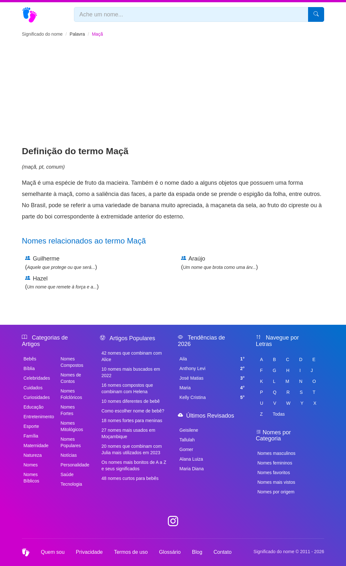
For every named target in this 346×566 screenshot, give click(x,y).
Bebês (29, 358)
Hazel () (62, 282)
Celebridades (36, 378)
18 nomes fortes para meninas (132, 420)
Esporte (31, 426)
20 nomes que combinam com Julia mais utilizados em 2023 (132, 449)
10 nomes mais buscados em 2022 (131, 372)
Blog (197, 552)
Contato (223, 552)
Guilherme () (61, 262)
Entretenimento (38, 416)
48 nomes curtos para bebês (130, 478)
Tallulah (187, 439)
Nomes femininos (275, 462)
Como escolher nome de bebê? (133, 410)
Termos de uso (131, 552)
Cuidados (32, 387)
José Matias (212, 378)
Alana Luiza (191, 459)
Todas (279, 414)
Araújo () (219, 262)
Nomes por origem (276, 491)
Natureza (32, 455)
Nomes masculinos (277, 453)
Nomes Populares (70, 442)
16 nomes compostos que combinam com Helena (127, 388)
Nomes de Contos (70, 378)
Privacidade (89, 552)
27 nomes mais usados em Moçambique (128, 433)
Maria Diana (191, 468)
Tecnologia (71, 484)
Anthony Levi (212, 368)
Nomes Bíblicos (31, 477)
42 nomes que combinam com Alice (132, 356)
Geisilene (188, 430)
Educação (33, 407)
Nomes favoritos (274, 472)
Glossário (170, 552)
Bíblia (29, 368)
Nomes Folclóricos (71, 394)
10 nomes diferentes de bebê (131, 401)
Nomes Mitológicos (71, 426)
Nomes (30, 464)
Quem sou (53, 552)
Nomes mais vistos (276, 482)
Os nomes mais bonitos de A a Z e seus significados (134, 465)
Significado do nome (42, 34)
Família (30, 435)
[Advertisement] (173, 97)
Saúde (66, 474)
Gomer (186, 449)
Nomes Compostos (71, 362)
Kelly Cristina (212, 397)
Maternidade (36, 445)
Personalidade (74, 464)
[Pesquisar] (316, 14)
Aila (212, 359)
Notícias (68, 455)
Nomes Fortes (67, 410)
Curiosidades (36, 397)
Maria (212, 388)
